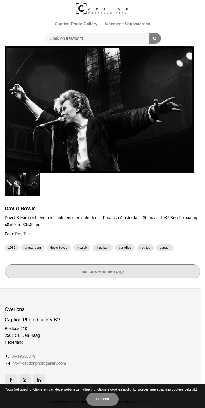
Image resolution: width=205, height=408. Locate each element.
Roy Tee (22, 234)
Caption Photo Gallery (76, 24)
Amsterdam (33, 247)
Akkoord (102, 399)
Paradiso (125, 247)
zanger (165, 247)
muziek (82, 247)
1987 (11, 247)
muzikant (102, 247)
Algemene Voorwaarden (127, 24)
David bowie (58, 247)
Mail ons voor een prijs (102, 271)
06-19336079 (23, 356)
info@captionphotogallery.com (38, 363)
